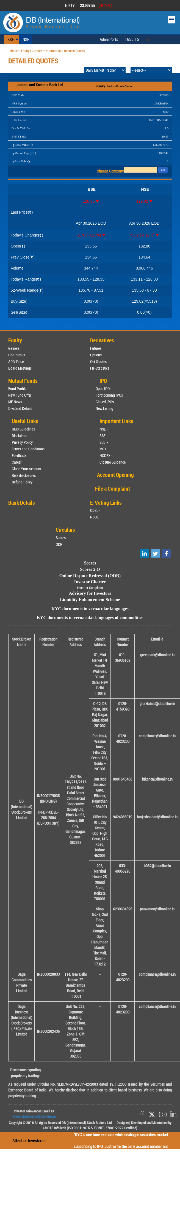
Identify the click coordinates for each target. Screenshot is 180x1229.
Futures (95, 348)
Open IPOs (103, 388)
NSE (26, 39)
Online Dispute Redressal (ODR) (90, 575)
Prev (11, 5)
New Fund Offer (19, 395)
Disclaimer (19, 435)
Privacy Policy (22, 442)
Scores (61, 537)
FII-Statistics (99, 368)
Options (96, 354)
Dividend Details (20, 408)
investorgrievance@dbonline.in (34, 1116)
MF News (15, 401)
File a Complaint (112, 488)
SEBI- (103, 442)
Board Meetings (20, 368)
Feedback (19, 455)
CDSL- (95, 510)
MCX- (103, 448)
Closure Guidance (112, 462)
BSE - (103, 435)
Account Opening (115, 474)
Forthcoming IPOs (109, 395)
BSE (10, 39)
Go (163, 169)
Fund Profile (17, 388)
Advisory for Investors (90, 593)
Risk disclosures (24, 475)
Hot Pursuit (16, 354)
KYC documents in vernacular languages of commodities (90, 617)
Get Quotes (98, 361)
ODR (59, 544)
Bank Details (21, 502)
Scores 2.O (90, 569)
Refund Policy (22, 482)
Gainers (14, 348)
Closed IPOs (105, 401)
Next (168, 5)
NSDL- (95, 517)
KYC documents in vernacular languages (90, 608)
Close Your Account (26, 468)
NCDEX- (105, 455)
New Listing (104, 408)
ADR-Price (16, 361)
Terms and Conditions (28, 448)
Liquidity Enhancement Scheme (90, 599)
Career (16, 462)
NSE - (103, 429)
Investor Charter (90, 581)
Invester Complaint (90, 587)
